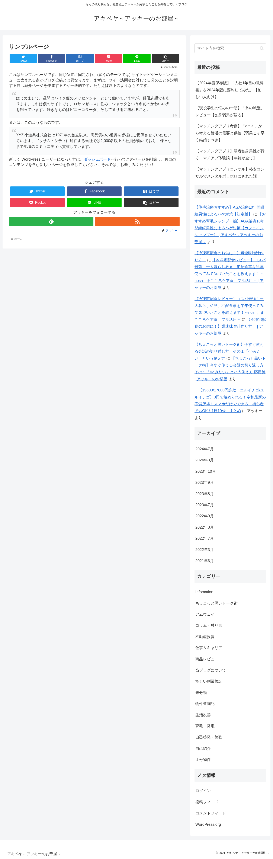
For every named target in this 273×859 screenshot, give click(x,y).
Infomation (204, 592)
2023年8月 (204, 494)
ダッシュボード (97, 159)
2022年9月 (204, 516)
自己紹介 (203, 748)
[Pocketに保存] (108, 58)
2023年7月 (204, 505)
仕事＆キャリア (208, 648)
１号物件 (203, 759)
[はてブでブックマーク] (80, 58)
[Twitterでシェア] (23, 58)
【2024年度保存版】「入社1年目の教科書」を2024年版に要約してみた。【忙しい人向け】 (229, 90)
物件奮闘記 (205, 704)
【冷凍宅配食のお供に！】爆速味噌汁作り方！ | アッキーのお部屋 (230, 326)
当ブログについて (210, 670)
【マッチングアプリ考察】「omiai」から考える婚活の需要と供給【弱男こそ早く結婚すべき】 (229, 133)
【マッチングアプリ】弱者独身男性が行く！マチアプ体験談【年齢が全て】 (229, 154)
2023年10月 (205, 471)
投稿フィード (206, 802)
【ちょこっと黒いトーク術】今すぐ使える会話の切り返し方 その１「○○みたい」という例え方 (229, 351)
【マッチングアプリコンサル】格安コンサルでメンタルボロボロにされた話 (229, 172)
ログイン (203, 791)
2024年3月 (204, 460)
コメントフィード (210, 813)
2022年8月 (204, 527)
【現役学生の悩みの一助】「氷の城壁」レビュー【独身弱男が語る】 (229, 111)
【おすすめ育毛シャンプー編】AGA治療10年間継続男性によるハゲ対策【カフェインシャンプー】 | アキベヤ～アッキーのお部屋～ (230, 228)
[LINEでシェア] (137, 58)
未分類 (201, 692)
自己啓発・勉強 (208, 737)
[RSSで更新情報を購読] (137, 221)
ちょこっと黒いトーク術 (216, 603)
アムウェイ (205, 614)
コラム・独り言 (208, 625)
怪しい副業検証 (208, 681)
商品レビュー (206, 659)
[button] (165, 58)
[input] (230, 48)
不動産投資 (205, 637)
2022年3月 (204, 550)
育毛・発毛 (205, 726)
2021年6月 (204, 561)
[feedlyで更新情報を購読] (51, 221)
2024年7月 (204, 449)
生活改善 (203, 715)
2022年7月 (204, 538)
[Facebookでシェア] (51, 58)
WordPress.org (208, 824)
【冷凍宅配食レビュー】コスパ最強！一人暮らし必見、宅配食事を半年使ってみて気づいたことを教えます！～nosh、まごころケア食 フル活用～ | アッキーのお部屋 (230, 274)
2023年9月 (204, 482)
